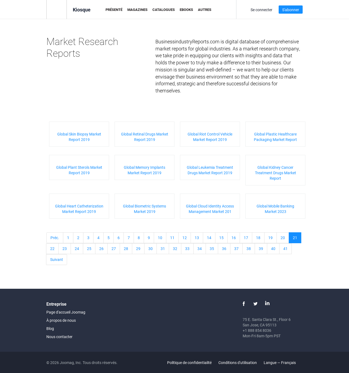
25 (89, 248)
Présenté (114, 9)
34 (199, 248)
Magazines (137, 9)
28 (126, 248)
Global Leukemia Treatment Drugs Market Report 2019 (210, 170)
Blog (50, 328)
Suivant (56, 259)
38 (248, 248)
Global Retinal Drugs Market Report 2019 (144, 136)
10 (160, 237)
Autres (204, 9)
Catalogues (163, 9)
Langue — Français (283, 362)
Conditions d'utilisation (237, 362)
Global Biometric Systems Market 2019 (144, 208)
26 (101, 248)
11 (172, 237)
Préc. (54, 237)
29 (138, 248)
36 (224, 248)
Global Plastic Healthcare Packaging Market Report (275, 136)
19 (270, 237)
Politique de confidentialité (189, 362)
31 (163, 248)
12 (184, 237)
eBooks (186, 9)
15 (221, 237)
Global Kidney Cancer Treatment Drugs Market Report (275, 173)
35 (212, 248)
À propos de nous (61, 320)
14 (209, 237)
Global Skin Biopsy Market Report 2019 (79, 136)
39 (261, 248)
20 (283, 237)
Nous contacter (59, 336)
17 (246, 237)
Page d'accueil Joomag (65, 312)
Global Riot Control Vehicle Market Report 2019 (210, 136)
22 (52, 248)
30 (150, 248)
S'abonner (290, 9)
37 (236, 248)
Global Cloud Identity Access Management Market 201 (210, 208)
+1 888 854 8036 (257, 330)
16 (233, 237)
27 (114, 248)
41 (285, 248)
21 (295, 237)
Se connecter (261, 9)
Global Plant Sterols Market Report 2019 (79, 170)
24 (77, 248)
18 (258, 237)
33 (187, 248)
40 (273, 248)
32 (175, 248)
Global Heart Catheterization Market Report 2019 (79, 208)
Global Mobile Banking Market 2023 (275, 208)
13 (197, 237)
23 (64, 248)
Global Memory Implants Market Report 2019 (144, 170)
